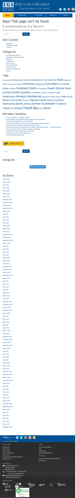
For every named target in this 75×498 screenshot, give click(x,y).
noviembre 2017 (7, 269)
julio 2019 (5, 214)
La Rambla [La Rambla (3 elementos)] (35, 93)
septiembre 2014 (8, 380)
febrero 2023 (6, 182)
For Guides (38, 15)
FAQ (40, 449)
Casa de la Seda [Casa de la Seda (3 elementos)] (15, 84)
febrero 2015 (6, 366)
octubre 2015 (7, 342)
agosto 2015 (6, 348)
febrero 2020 (6, 193)
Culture (9, 61)
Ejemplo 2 (10, 43)
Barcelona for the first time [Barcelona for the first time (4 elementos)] (43, 80)
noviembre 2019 (7, 202)
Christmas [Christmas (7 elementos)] (28, 83)
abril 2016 (6, 325)
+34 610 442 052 (11, 471)
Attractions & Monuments (14, 57)
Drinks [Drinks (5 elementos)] (66, 84)
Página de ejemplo (12, 45)
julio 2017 (5, 281)
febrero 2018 (6, 261)
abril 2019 (6, 223)
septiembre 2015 (8, 345)
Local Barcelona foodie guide (15, 135)
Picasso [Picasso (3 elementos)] (25, 100)
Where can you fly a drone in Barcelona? (19, 133)
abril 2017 (6, 290)
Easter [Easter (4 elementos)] (6, 88)
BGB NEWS (42, 451)
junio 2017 (6, 284)
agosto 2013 (6, 409)
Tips (8, 71)
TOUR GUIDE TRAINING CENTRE (12, 457)
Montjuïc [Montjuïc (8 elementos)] (21, 96)
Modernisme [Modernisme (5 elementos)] (9, 96)
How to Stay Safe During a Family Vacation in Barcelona (23, 129)
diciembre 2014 (7, 371)
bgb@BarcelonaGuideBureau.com (14, 475)
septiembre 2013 (8, 406)
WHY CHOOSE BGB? (45, 447)
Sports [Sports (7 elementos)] (19, 103)
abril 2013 (6, 418)
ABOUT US (6, 447)
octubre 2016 (7, 307)
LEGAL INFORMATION (45, 453)
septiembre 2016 (8, 310)
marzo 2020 (6, 191)
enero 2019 (6, 231)
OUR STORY (6, 455)
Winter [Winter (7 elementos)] (47, 108)
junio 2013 (6, 415)
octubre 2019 (7, 205)
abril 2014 (6, 395)
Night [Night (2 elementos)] (58, 97)
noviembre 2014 (7, 374)
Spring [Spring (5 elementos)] (27, 103)
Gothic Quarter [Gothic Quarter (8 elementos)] (21, 92)
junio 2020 (6, 185)
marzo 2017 (6, 293)
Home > (66, 15)
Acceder (9, 47)
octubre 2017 (7, 272)
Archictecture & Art (12, 55)
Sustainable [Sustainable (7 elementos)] (48, 103)
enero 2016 (6, 333)
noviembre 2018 (7, 234)
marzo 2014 (6, 398)
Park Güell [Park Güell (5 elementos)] (16, 100)
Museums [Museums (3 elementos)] (46, 97)
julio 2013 (5, 412)
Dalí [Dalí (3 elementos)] (60, 84)
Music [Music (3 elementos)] (53, 97)
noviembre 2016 (7, 304)
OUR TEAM (6, 449)
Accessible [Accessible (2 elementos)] (6, 80)
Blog (8, 15)
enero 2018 (6, 263)
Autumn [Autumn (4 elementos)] (27, 80)
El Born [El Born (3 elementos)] (12, 89)
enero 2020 (6, 196)
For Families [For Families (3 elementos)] (41, 89)
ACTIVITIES (42, 460)
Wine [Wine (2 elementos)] (40, 108)
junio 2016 (6, 319)
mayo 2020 (6, 188)
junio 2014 (6, 389)
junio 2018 (6, 249)
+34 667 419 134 (12, 473)
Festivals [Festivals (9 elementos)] (22, 88)
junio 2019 (6, 217)
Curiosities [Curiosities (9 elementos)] (51, 83)
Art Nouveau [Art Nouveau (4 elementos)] (17, 80)
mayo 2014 (6, 392)
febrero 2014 (6, 401)
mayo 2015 (6, 357)
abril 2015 (6, 360)
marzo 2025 (6, 179)
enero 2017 (6, 298)
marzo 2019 (6, 226)
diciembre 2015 (7, 336)
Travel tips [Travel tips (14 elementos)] (30, 108)
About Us (53, 15)
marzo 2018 (6, 258)
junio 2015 (6, 354)
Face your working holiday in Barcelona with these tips (23, 125)
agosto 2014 (6, 383)
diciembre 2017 (7, 266)
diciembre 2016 (7, 301)
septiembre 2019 (8, 208)
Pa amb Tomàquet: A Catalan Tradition (18, 117)
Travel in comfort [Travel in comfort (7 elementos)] (12, 108)
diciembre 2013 (7, 403)
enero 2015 (6, 368)
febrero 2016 (6, 331)
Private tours (22, 15)
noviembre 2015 (7, 339)
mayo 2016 (6, 322)
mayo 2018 (6, 252)
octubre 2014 (7, 377)
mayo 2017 (6, 287)
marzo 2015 (6, 363)
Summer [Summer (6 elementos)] (36, 103)
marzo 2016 (6, 328)
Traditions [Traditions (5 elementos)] (61, 103)
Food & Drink (10, 65)
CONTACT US (7, 459)
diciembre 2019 (7, 199)
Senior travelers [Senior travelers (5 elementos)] (55, 100)
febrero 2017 (6, 296)
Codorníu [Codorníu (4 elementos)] (39, 84)
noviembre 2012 (7, 427)
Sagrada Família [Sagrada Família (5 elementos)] (38, 100)
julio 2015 (5, 351)
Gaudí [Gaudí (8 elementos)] (51, 88)
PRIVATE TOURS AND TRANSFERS (49, 458)
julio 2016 (5, 316)
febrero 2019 (6, 228)
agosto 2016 (6, 313)
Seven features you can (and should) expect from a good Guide (26, 119)
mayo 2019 (6, 220)
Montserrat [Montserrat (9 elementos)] (34, 96)
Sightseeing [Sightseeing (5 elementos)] (9, 103)
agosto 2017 (6, 278)
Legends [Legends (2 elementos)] (44, 93)
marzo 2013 (6, 421)
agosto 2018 (6, 243)
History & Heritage (12, 69)
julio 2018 (5, 246)
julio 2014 (5, 386)
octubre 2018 (7, 237)
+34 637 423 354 (21, 471)
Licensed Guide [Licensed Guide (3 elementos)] (53, 93)
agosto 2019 (6, 211)
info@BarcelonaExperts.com (13, 477)
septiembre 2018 (8, 240)
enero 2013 (6, 424)
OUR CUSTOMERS (8, 453)
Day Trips (9, 63)
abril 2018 (6, 255)
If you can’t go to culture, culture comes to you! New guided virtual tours (28, 123)
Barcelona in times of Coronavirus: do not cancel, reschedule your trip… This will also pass (34, 127)
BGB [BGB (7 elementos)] (59, 79)
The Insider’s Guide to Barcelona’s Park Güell (20, 131)
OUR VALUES (7, 451)
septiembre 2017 (8, 275)
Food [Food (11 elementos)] (32, 88)
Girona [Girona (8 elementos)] (60, 88)
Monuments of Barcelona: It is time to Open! (20, 121)
